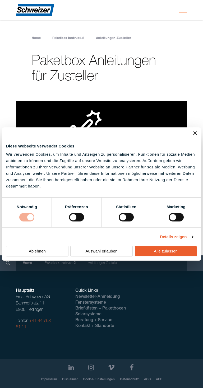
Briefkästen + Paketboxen (100, 309)
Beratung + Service (93, 320)
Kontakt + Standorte (94, 326)
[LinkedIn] (71, 367)
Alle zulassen (166, 251)
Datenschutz (129, 379)
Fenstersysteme (90, 303)
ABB (159, 379)
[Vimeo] (111, 367)
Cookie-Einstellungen (99, 379)
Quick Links (86, 291)
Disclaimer (70, 379)
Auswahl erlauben (102, 251)
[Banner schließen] (195, 133)
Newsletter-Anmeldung (97, 297)
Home (36, 38)
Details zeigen (173, 236)
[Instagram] (91, 367)
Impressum (49, 379)
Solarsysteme (88, 314)
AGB (147, 379)
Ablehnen (37, 251)
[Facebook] (131, 367)
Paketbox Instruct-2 (68, 38)
